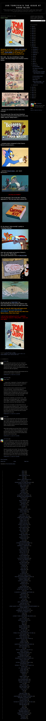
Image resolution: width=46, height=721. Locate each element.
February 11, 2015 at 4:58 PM (11, 456)
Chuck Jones (11, 171)
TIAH (23, 683)
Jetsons (23, 600)
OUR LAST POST (20, 49)
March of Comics (23, 620)
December (35, 47)
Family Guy (23, 548)
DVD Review (23, 541)
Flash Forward (23, 555)
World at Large (22, 714)
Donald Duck (23, 537)
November (35, 49)
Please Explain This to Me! (23, 638)
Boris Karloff (23, 500)
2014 (33, 87)
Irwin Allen (23, 594)
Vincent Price (23, 700)
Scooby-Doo (23, 655)
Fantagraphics (23, 549)
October (34, 50)
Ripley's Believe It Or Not (23, 649)
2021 (33, 35)
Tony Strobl (23, 687)
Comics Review (23, 523)
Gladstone (23, 573)
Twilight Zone (23, 693)
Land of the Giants (23, 608)
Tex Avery (23, 677)
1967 (23, 476)
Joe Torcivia (6, 377)
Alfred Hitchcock (23, 483)
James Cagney (23, 597)
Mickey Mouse (23, 625)
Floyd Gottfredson (23, 558)
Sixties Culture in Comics (23, 662)
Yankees (23, 717)
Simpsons (23, 661)
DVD (24, 353)
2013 (33, 88)
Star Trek (23, 669)
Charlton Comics (13, 353)
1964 (23, 471)
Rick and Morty (23, 646)
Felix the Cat (23, 551)
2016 (33, 44)
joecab (5, 361)
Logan (23, 614)
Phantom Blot (23, 635)
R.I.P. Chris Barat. (36, 66)
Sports (23, 666)
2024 (33, 30)
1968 (23, 478)
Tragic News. (35, 70)
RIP (23, 648)
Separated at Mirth (23, 656)
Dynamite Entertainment (23, 542)
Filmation (23, 554)
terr (23, 675)
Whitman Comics (23, 710)
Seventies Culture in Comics (23, 658)
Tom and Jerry (13, 354)
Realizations (23, 645)
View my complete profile (36, 110)
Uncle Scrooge (23, 694)
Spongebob (23, 663)
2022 (33, 33)
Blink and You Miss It (23, 495)
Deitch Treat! (35, 79)
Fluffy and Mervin (23, 559)
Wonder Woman (23, 711)
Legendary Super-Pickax (23, 610)
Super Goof (23, 670)
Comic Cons (23, 520)
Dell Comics (22, 530)
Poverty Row (23, 642)
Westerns (23, 708)
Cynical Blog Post (23, 524)
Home (15, 461)
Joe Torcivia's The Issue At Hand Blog (23, 7)
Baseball (23, 490)
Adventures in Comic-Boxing (23, 482)
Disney (23, 533)
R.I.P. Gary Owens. (36, 77)
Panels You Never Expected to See (23, 632)
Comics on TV (23, 521)
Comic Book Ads (23, 516)
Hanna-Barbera (4, 354)
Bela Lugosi (23, 493)
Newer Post (3, 461)
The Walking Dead (23, 680)
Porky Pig (23, 641)
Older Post (26, 461)
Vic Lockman (23, 698)
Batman (23, 492)
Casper (23, 506)
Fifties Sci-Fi (23, 552)
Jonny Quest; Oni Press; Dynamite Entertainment (23, 606)
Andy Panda (23, 485)
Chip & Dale (23, 510)
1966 (23, 473)
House (23, 585)
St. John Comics (23, 668)
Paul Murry (23, 634)
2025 (33, 28)
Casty (23, 507)
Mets (23, 623)
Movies (23, 628)
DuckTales (23, 538)
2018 (33, 40)
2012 (33, 90)
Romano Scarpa (23, 654)
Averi (23, 489)
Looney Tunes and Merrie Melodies (23, 616)
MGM (9, 354)
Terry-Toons (23, 676)
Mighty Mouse (23, 627)
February (35, 65)
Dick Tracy (23, 531)
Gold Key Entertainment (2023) (23, 576)
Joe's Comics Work (23, 601)
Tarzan (24, 673)
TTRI (23, 690)
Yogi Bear (23, 718)
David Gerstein (23, 527)
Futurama (23, 566)
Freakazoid (23, 564)
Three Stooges (23, 682)
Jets (23, 599)
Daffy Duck (23, 525)
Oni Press (23, 631)
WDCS (23, 707)
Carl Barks (23, 504)
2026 (33, 26)
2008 (33, 97)
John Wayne (23, 603)
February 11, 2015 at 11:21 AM (12, 374)
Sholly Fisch (23, 659)
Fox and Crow (23, 562)
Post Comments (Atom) (10, 463)
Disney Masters (23, 534)
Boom (23, 499)
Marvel (23, 621)
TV (23, 691)
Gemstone (23, 569)
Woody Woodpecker (23, 713)
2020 (33, 37)
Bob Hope (23, 497)
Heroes (23, 582)
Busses (23, 503)
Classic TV (23, 514)
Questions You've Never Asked (23, 644)
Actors (23, 481)
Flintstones (23, 556)
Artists (23, 488)
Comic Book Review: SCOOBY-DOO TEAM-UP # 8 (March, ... (39, 73)
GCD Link (23, 568)
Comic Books (23, 518)
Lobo (23, 613)
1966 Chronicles (23, 475)
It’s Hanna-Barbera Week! (38, 76)
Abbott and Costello (23, 479)
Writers (23, 715)
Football (23, 561)
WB (17, 354)
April (34, 61)
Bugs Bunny (23, 502)
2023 (33, 31)
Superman (23, 672)
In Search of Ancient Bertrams (23, 592)
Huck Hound (23, 586)
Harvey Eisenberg (23, 580)
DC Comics (23, 528)
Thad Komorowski (23, 679)
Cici (23, 513)
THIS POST (14, 302)
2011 (33, 92)
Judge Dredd (23, 607)
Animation (6, 353)
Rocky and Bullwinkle (23, 652)
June (34, 57)
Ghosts (23, 571)
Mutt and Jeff (23, 630)
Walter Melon (24, 704)
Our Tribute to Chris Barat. (38, 68)
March (34, 63)
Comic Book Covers (23, 517)
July (34, 56)
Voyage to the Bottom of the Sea (23, 701)
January (34, 84)
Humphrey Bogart (23, 587)
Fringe (23, 565)
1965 (23, 472)
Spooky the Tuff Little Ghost (23, 665)
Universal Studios (23, 697)
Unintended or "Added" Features (23, 696)
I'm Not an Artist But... (23, 589)
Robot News (23, 651)
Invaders (23, 593)
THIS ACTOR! (23, 255)
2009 (33, 96)
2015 (33, 45)
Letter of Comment (23, 611)
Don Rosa (23, 535)
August (34, 54)
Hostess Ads (23, 583)
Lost (23, 617)
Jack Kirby (23, 596)
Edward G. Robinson (23, 545)
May (34, 59)
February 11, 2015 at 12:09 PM (12, 413)
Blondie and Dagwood (23, 496)
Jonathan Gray (23, 604)
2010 (33, 94)
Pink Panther (23, 637)
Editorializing (23, 544)
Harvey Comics (23, 579)
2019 (33, 38)
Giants (23, 572)
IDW (23, 590)
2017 (33, 42)
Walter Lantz (23, 703)
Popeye (23, 639)
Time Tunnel (23, 684)
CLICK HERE (8, 52)
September (35, 52)
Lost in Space (23, 618)
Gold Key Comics (23, 575)
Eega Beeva (23, 547)
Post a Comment (4, 459)
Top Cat (23, 689)
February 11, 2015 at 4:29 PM (11, 435)
